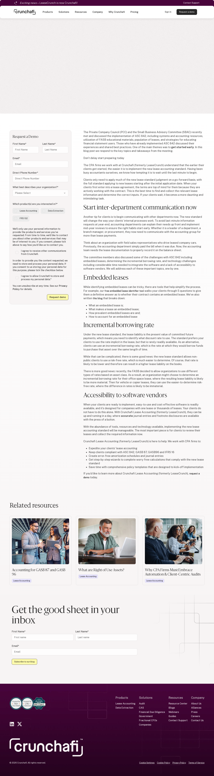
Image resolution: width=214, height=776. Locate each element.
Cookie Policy (163, 762)
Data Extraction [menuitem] (124, 707)
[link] (25, 12)
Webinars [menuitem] (174, 711)
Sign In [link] (168, 12)
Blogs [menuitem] (172, 707)
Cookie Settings (147, 762)
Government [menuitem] (146, 716)
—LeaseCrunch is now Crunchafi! (49, 3)
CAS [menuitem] (141, 707)
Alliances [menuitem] (196, 707)
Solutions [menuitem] (145, 697)
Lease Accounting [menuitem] (125, 703)
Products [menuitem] (121, 697)
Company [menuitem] (197, 697)
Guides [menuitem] (172, 716)
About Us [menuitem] (196, 703)
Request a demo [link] (187, 12)
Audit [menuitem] (142, 703)
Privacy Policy (179, 762)
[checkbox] (40, 214)
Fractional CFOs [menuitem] (148, 720)
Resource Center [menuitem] (178, 703)
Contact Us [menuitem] (197, 720)
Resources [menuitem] (176, 697)
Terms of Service (196, 762)
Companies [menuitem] (145, 724)
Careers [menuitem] (195, 716)
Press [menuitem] (194, 711)
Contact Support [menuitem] (178, 720)
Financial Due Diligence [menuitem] (152, 711)
